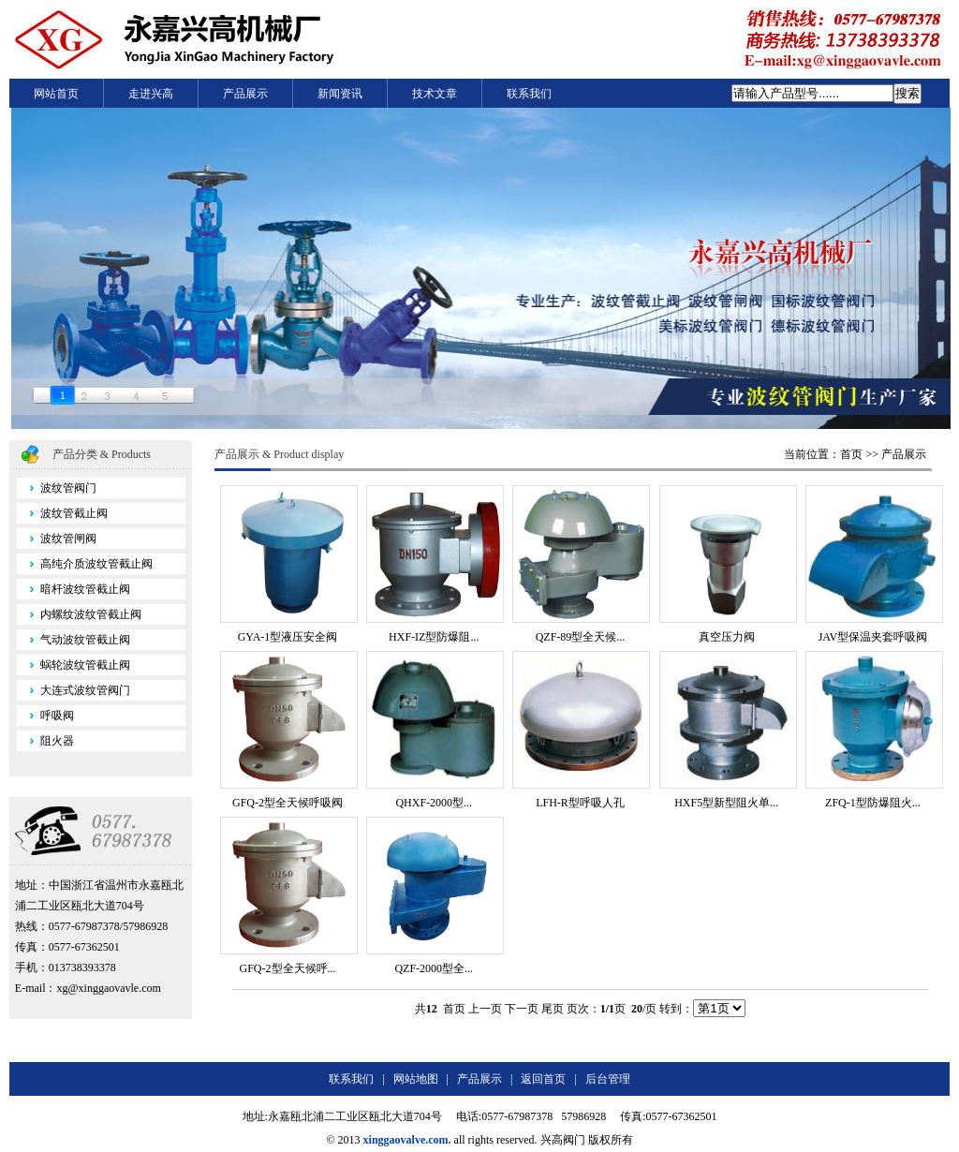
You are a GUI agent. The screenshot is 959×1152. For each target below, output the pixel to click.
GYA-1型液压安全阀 (288, 636)
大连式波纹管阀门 (73, 690)
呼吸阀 (45, 715)
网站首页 (56, 93)
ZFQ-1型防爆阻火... (873, 802)
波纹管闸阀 (56, 538)
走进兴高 (150, 93)
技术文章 (434, 93)
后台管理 (607, 1079)
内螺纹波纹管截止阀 (79, 614)
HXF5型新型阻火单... (726, 802)
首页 (851, 454)
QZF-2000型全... (433, 968)
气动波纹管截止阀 (73, 639)
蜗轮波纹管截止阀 (73, 665)
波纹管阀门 (56, 488)
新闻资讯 (339, 93)
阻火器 (45, 740)
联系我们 (529, 93)
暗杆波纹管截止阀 (73, 589)
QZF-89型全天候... (581, 636)
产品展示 (245, 93)
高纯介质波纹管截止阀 (85, 563)
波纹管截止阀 (62, 513)
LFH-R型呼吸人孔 (580, 802)
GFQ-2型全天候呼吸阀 (287, 802)
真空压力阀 (727, 636)
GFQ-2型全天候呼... (288, 968)
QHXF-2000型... (433, 802)
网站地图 (415, 1079)
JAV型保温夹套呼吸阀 (873, 636)
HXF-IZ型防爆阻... (434, 636)
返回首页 (543, 1079)
